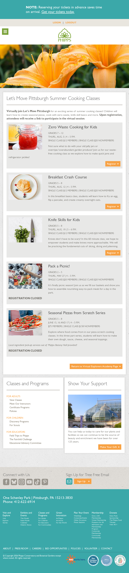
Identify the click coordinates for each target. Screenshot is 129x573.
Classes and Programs (28, 383)
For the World (61, 523)
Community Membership (96, 536)
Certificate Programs (19, 407)
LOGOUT (71, 22)
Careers (36, 548)
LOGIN (57, 22)
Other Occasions (80, 520)
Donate (113, 513)
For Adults (13, 396)
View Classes (16, 400)
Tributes (112, 522)
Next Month (24, 520)
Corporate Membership (96, 532)
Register (111, 163)
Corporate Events (80, 518)
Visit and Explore (7, 514)
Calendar (23, 523)
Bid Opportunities (56, 548)
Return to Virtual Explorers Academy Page (94, 366)
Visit (4, 518)
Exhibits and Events (26, 514)
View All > (113, 524)
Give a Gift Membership (96, 517)
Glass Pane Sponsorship (114, 517)
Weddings (77, 516)
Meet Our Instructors (20, 403)
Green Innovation (61, 514)
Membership (97, 513)
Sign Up (81, 481)
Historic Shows (25, 525)
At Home (59, 520)
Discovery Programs (19, 421)
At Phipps (59, 518)
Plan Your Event (81, 513)
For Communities (44, 525)
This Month (24, 518)
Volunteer (90, 548)
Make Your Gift (108, 447)
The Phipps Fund (116, 520)
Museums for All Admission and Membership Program (98, 525)
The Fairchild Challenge (21, 439)
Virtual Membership (99, 520)
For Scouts (15, 425)
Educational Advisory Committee (25, 443)
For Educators (16, 432)
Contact (106, 548)
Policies (13, 411)
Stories (5, 523)
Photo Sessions (79, 522)
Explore (5, 520)
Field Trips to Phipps (19, 435)
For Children (15, 417)
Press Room (21, 548)
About (7, 548)
